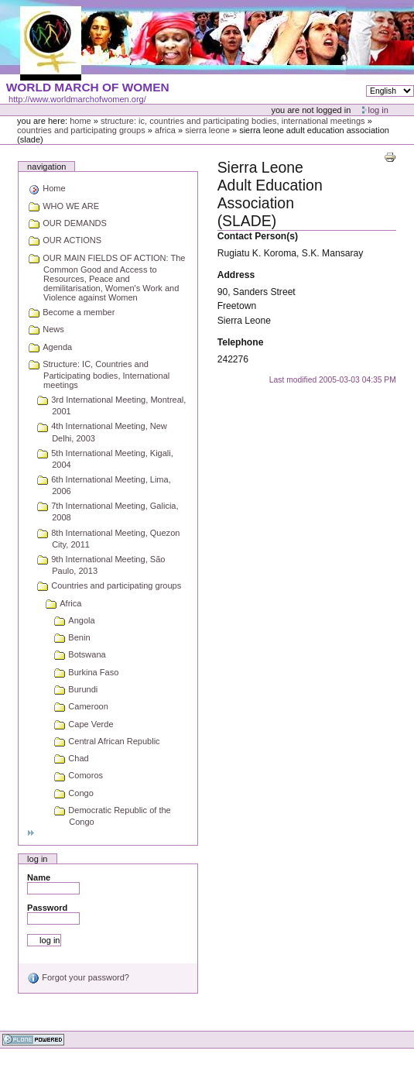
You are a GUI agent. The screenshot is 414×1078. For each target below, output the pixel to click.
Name (38, 877)
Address (236, 275)
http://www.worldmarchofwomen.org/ (77, 99)
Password (47, 907)
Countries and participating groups (81, 130)
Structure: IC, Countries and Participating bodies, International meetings (233, 120)
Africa (165, 130)
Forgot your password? (78, 977)
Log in (378, 110)
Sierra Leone (207, 130)
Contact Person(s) (257, 236)
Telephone (240, 342)
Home (80, 120)
